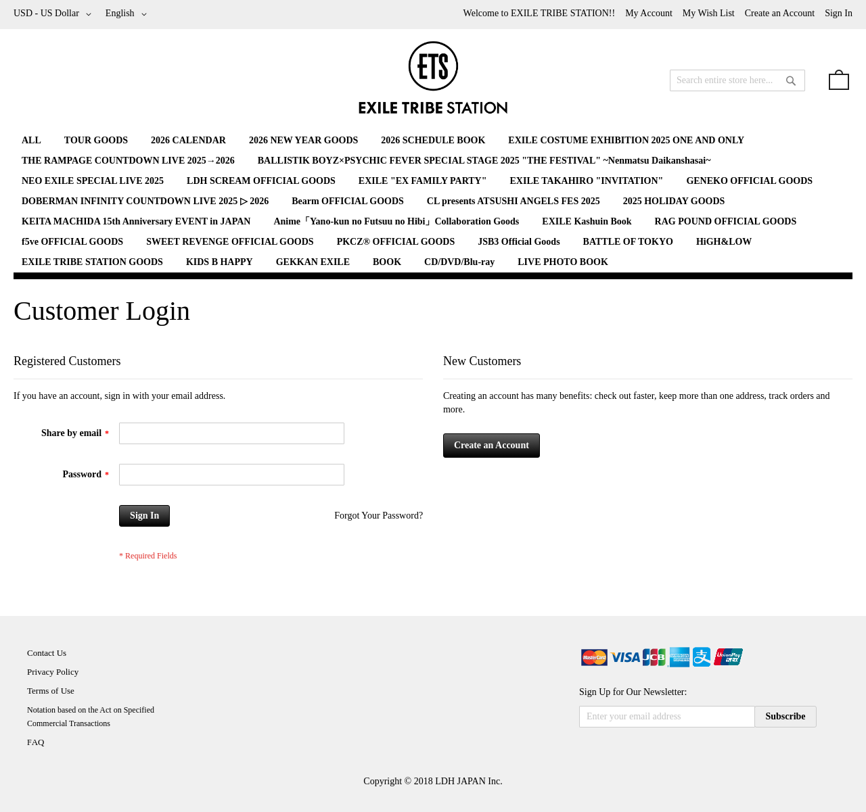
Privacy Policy (52, 672)
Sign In (838, 13)
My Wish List (709, 13)
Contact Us (46, 653)
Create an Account (780, 13)
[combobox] (737, 80)
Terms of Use (50, 691)
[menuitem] (31, 140)
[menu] (433, 201)
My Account (649, 13)
